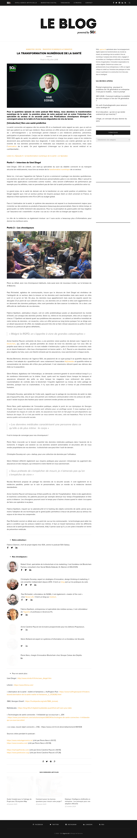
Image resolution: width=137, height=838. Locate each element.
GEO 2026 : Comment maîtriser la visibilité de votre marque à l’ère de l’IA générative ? (113, 98)
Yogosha (26, 612)
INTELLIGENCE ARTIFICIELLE (26, 3)
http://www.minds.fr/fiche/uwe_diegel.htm (34, 678)
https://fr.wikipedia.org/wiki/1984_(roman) (41, 701)
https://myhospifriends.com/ (18, 750)
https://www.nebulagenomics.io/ (20, 740)
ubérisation (12, 146)
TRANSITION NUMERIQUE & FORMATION (57, 49)
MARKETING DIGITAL (49, 3)
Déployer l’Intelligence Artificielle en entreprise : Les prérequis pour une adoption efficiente (77, 801)
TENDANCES (65, 3)
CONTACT (89, 3)
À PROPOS (77, 3)
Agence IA (66, 833)
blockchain (11, 344)
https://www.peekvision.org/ (18, 752)
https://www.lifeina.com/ (23, 685)
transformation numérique (59, 169)
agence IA (103, 49)
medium (53, 597)
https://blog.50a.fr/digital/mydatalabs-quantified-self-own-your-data (45, 708)
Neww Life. (29, 597)
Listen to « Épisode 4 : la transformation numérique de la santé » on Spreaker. (37, 156)
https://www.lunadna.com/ (17, 743)
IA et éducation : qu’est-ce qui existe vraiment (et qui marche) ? (110, 113)
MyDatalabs (69, 361)
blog (63, 582)
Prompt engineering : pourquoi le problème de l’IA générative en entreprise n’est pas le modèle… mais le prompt (112, 89)
